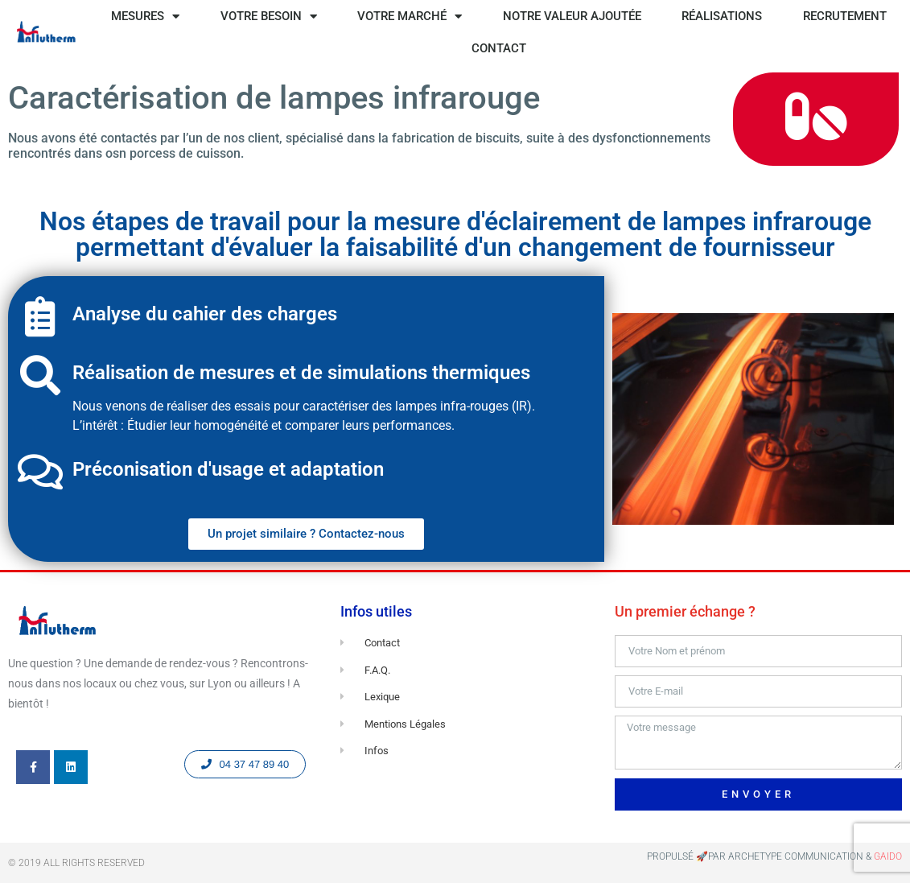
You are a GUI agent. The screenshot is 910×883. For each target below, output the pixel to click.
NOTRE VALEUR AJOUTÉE (572, 16)
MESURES (145, 16)
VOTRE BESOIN (268, 16)
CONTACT (498, 48)
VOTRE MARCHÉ (409, 16)
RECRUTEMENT (845, 16)
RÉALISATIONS (721, 16)
